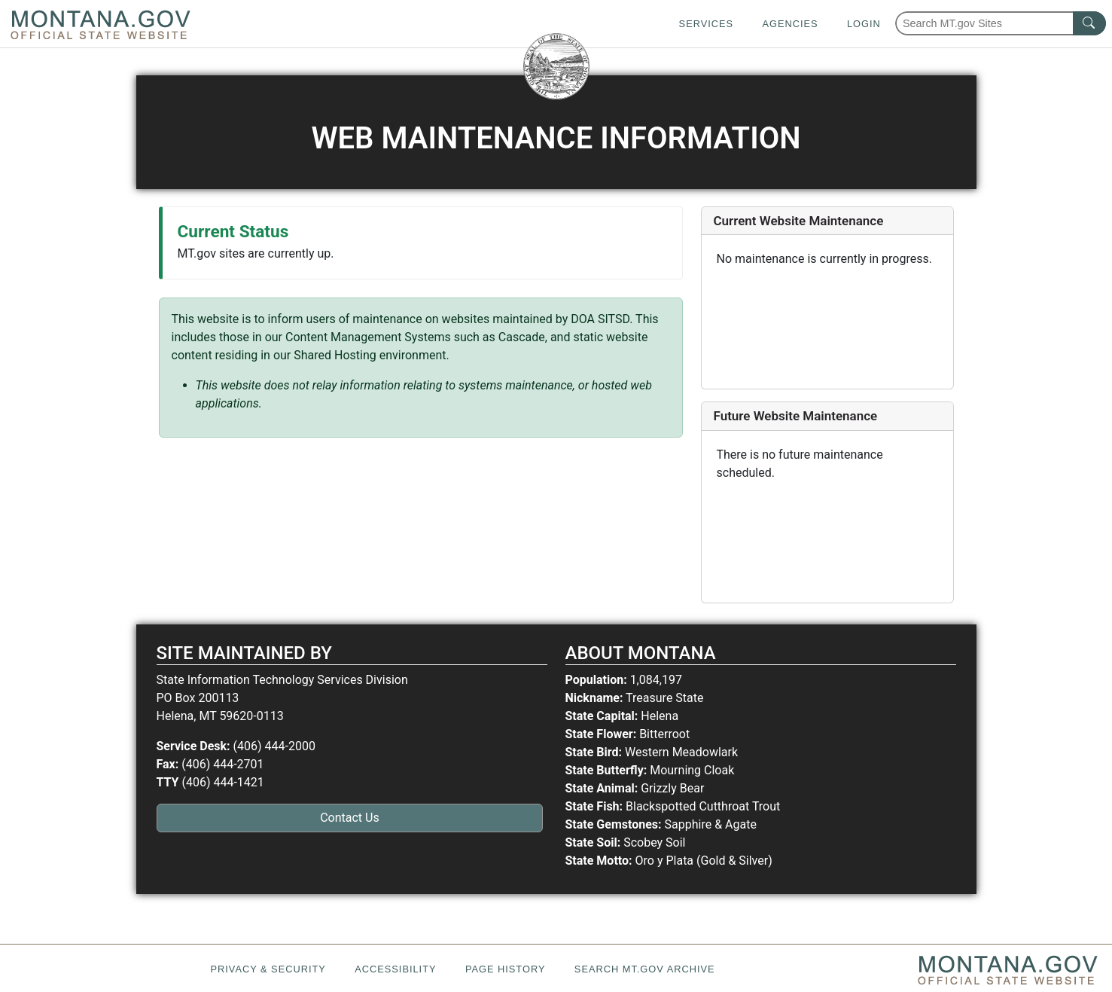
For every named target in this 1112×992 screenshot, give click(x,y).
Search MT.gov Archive (644, 969)
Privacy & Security (267, 969)
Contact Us (349, 817)
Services (706, 23)
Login (864, 23)
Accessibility (395, 969)
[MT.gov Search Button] (1089, 23)
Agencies (790, 23)
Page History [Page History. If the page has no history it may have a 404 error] (505, 969)
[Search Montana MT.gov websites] (1000, 23)
